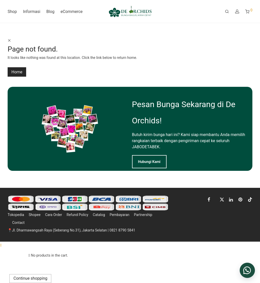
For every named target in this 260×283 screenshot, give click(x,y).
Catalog (99, 215)
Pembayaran (119, 215)
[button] (247, 270)
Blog (50, 11)
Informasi (31, 11)
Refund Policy (77, 215)
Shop (12, 11)
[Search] (227, 11)
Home (16, 72)
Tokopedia (16, 215)
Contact (18, 223)
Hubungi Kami (149, 162)
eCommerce (72, 11)
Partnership (143, 215)
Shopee (35, 215)
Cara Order (53, 215)
